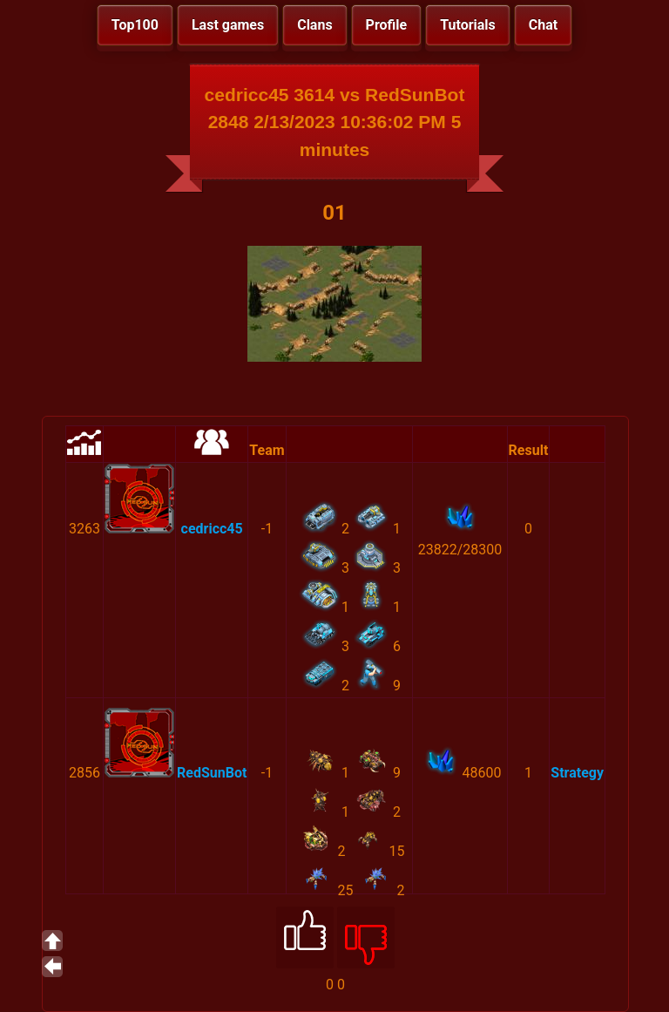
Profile (387, 25)
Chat (543, 25)
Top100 (135, 25)
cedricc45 (212, 528)
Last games (228, 25)
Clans (314, 25)
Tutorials (468, 25)
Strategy (577, 772)
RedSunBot (212, 772)
